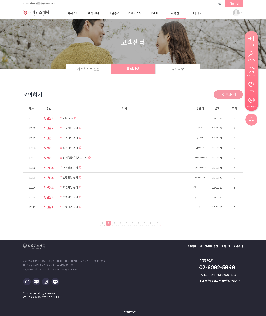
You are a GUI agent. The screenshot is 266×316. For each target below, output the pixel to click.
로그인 (217, 3)
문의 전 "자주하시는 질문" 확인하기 (219, 280)
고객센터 (175, 13)
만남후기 (114, 13)
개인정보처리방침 (209, 246)
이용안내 (93, 13)
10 (156, 223)
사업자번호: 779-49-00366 (93, 261)
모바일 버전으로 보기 (133, 312)
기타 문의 (68, 118)
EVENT (155, 13)
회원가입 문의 (70, 147)
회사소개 (72, 13)
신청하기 (196, 13)
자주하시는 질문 (88, 68)
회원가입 (234, 3)
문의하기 (231, 94)
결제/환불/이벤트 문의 (75, 157)
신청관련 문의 (70, 177)
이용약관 (191, 246)
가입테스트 (251, 75)
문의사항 (133, 68)
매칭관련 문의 (70, 128)
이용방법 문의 (70, 137)
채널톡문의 (251, 106)
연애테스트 (135, 13)
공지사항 (177, 68)
